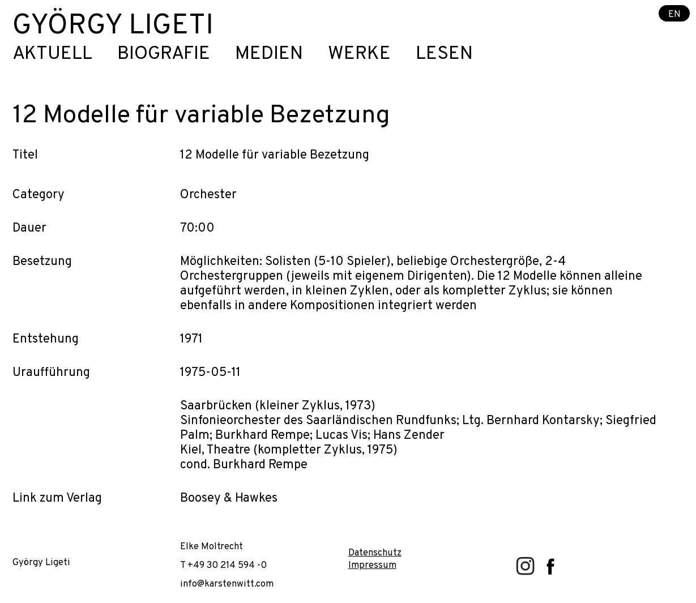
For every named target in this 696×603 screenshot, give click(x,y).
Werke (359, 55)
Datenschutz (375, 553)
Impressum (372, 565)
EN (674, 14)
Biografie (163, 55)
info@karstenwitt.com (227, 584)
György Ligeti (113, 26)
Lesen (444, 55)
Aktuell (52, 55)
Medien (269, 55)
